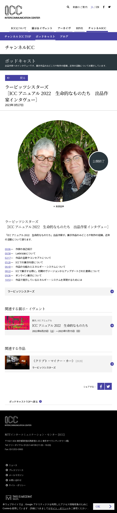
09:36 (8, 275)
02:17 (8, 257)
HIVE (79, 28)
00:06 (8, 249)
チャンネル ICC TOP (17, 36)
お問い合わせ (15, 480)
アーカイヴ (64, 28)
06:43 (8, 266)
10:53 (8, 279)
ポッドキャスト (45, 36)
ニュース (13, 465)
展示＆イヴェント (42, 28)
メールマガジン (16, 475)
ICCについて (18, 28)
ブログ (64, 36)
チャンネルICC (97, 28)
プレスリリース (16, 470)
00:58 (8, 253)
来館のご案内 (80, 7)
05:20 (8, 262)
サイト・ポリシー (17, 485)
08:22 (8, 271)
